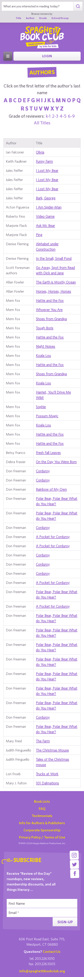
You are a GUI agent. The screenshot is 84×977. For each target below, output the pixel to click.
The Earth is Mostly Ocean (56, 282)
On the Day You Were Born (56, 462)
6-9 (71, 116)
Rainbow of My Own (51, 489)
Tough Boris (44, 328)
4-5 (63, 116)
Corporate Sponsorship (42, 830)
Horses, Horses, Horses (53, 291)
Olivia (40, 152)
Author (30, 18)
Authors (42, 72)
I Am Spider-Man (48, 207)
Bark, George (45, 198)
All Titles (42, 122)
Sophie (41, 407)
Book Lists (42, 801)
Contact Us (51, 951)
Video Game (45, 216)
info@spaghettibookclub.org (42, 971)
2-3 (55, 116)
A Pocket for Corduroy (53, 537)
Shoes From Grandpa (51, 319)
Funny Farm (44, 161)
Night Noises (45, 346)
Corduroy (43, 471)
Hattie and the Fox (50, 300)
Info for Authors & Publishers (42, 823)
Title (18, 18)
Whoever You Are (49, 310)
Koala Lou (43, 355)
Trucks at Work (47, 774)
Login (47, 56)
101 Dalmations (47, 783)
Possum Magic (47, 416)
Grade (43, 18)
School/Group (60, 18)
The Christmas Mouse (52, 750)
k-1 (48, 116)
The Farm (43, 741)
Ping (39, 235)
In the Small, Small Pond (53, 258)
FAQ (42, 809)
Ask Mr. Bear (45, 225)
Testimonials (42, 816)
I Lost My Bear (47, 170)
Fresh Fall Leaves (48, 453)
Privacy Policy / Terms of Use (42, 837)
